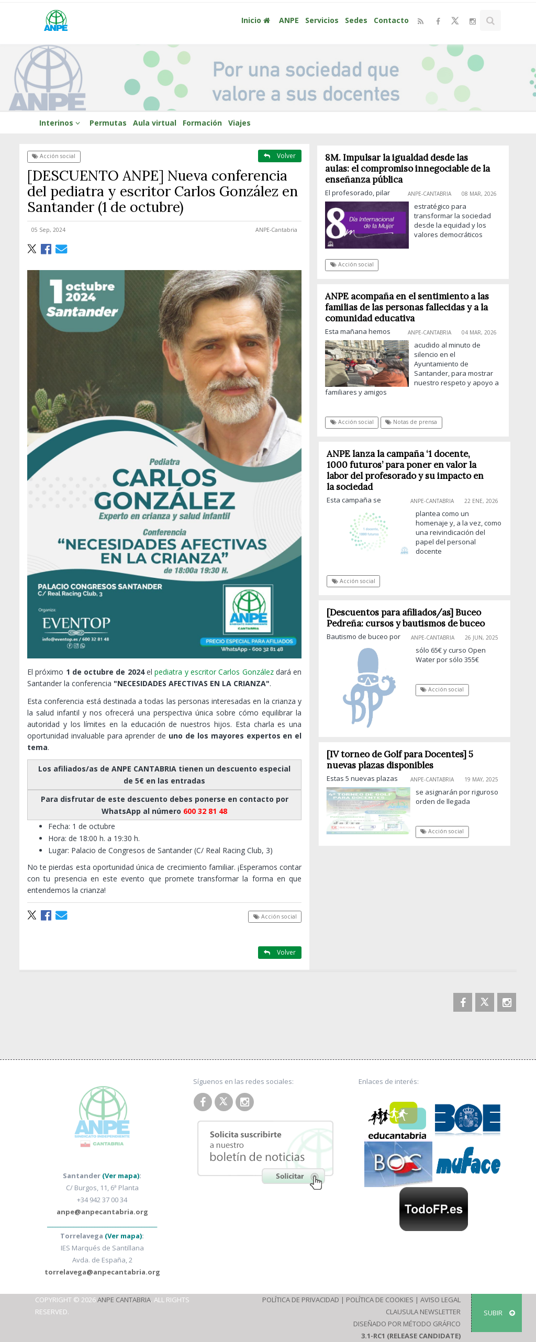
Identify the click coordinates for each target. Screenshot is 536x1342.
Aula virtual (154, 123)
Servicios (322, 20)
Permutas (108, 123)
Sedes (356, 20)
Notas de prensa (412, 422)
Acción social (53, 156)
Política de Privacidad (300, 1299)
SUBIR (499, 1312)
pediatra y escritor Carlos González (213, 672)
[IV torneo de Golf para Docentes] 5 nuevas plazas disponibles (404, 759)
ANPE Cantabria (124, 1299)
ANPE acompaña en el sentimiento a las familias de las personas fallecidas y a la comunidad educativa (407, 307)
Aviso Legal (440, 1299)
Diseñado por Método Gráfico (407, 1323)
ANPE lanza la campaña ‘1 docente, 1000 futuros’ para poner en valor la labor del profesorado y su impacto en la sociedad (409, 470)
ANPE (289, 20)
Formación (202, 123)
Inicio (257, 20)
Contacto (391, 20)
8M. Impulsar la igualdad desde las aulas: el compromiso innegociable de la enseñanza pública (408, 168)
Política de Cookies (380, 1299)
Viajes (239, 123)
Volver (280, 155)
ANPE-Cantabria (276, 229)
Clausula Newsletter (423, 1311)
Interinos (61, 123)
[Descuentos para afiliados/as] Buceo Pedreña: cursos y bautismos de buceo (410, 618)
